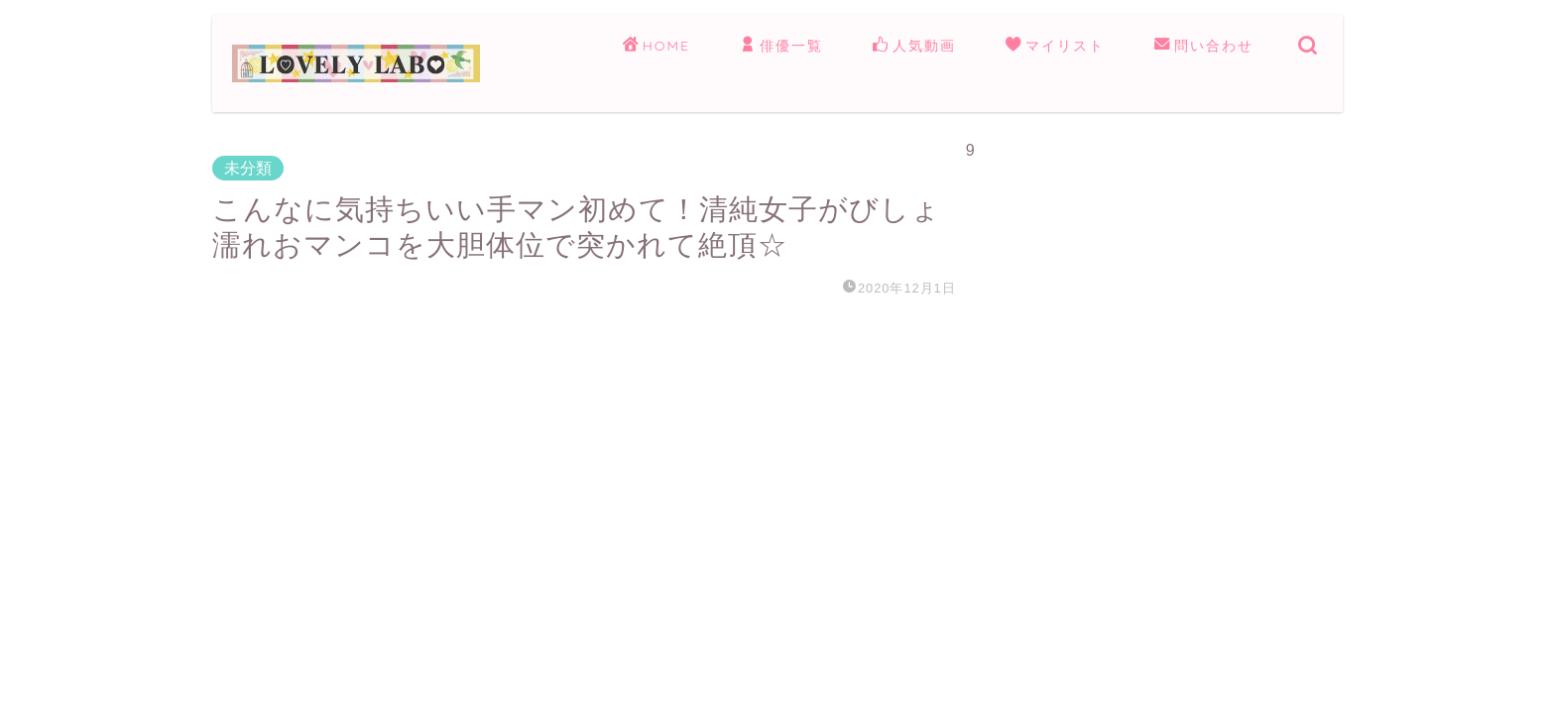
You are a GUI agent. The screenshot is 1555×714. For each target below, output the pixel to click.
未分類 (248, 168)
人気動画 (914, 47)
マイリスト (1055, 47)
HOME (656, 47)
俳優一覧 (781, 47)
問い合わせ (1204, 47)
